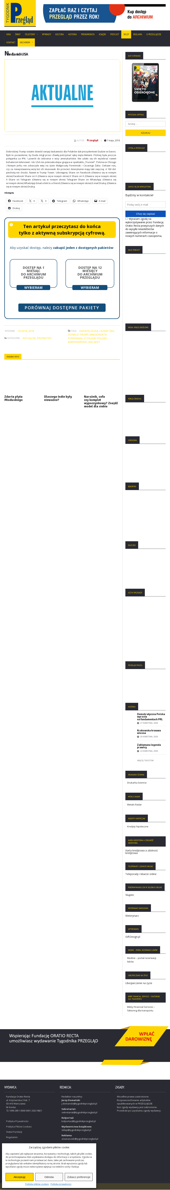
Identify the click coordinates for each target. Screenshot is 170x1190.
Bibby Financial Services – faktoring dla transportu (141, 1008)
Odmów (49, 1176)
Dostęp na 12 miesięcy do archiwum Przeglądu (90, 272)
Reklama (137, 34)
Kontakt (10, 42)
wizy (97, 342)
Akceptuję (19, 1176)
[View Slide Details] (103, 13)
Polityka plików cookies (37, 1184)
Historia (72, 34)
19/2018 (22, 331)
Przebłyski (44, 338)
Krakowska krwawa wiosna (149, 732)
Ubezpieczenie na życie (138, 983)
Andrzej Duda (88, 331)
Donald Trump (78, 334)
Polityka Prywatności (17, 1121)
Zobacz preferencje (78, 1176)
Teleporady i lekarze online (141, 874)
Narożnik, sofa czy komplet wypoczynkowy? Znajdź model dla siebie (101, 401)
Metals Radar (134, 804)
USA (90, 342)
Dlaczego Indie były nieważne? (58, 398)
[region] (103, 13)
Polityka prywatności (61, 1184)
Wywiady (46, 34)
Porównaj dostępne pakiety (62, 308)
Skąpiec (129, 895)
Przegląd (92, 140)
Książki (102, 34)
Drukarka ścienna (136, 782)
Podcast (114, 34)
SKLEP (126, 34)
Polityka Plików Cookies (19, 1126)
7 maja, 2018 (112, 140)
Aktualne (29, 338)
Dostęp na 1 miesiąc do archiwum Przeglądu (33, 272)
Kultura (59, 34)
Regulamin (12, 1137)
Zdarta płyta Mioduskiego (13, 398)
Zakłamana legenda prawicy (149, 746)
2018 (31, 331)
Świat (18, 34)
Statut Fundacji (14, 1131)
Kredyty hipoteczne (137, 826)
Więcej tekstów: (145, 760)
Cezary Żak (106, 331)
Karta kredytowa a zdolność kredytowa (141, 852)
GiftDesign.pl (132, 936)
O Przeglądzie (153, 34)
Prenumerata (88, 34)
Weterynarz (132, 915)
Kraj (8, 34)
